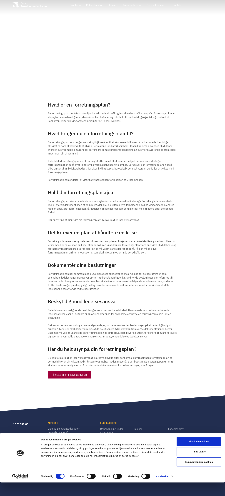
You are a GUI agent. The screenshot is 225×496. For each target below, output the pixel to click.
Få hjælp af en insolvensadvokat (69, 374)
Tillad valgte (199, 465)
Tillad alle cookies (199, 455)
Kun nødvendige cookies (199, 475)
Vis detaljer (162, 489)
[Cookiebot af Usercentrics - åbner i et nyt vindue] (20, 490)
